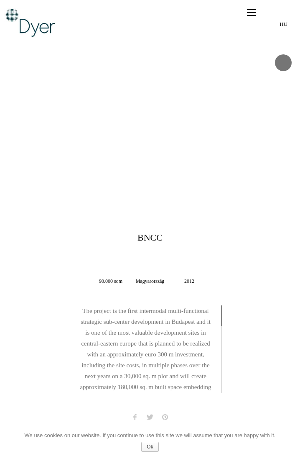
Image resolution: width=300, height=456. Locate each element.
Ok (150, 447)
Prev (8, 129)
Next (292, 129)
